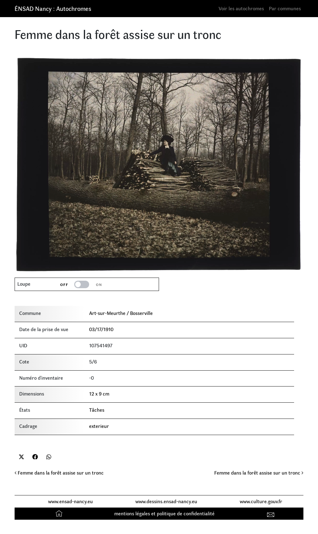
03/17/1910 (101, 329)
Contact (271, 513)
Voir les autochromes (241, 8)
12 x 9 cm (99, 393)
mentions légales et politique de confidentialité (164, 513)
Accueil (60, 513)
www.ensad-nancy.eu (70, 501)
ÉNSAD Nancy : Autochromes (53, 8)
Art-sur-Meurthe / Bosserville (121, 313)
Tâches (96, 409)
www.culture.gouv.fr (261, 501)
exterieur (99, 426)
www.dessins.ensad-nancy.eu (166, 501)
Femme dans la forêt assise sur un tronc (59, 472)
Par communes (285, 8)
